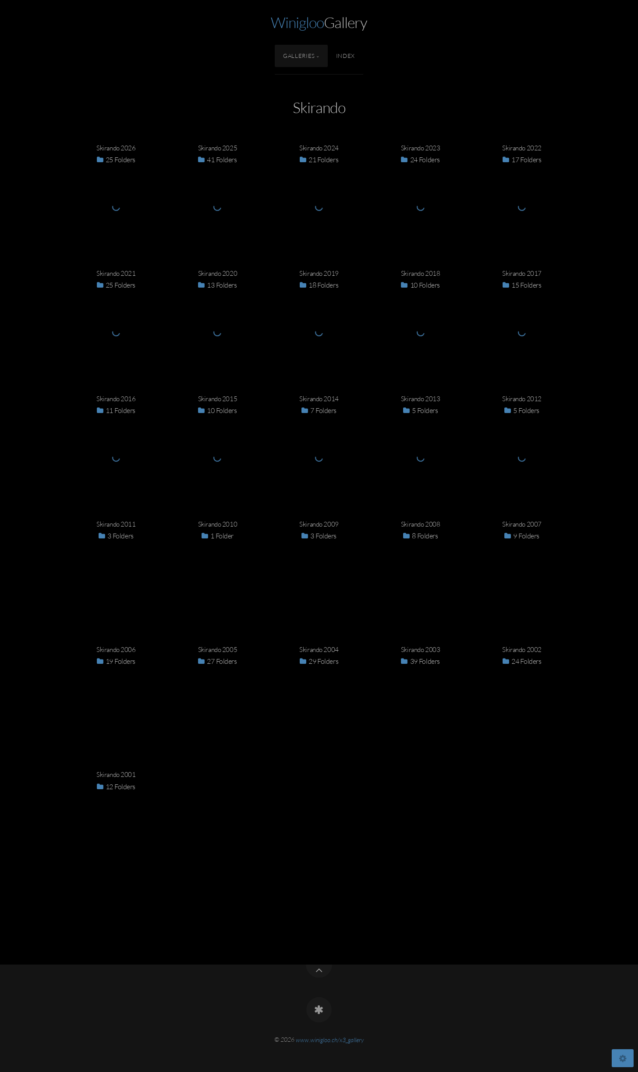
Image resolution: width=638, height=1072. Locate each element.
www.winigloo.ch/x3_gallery (330, 1039)
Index (345, 55)
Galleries (299, 55)
